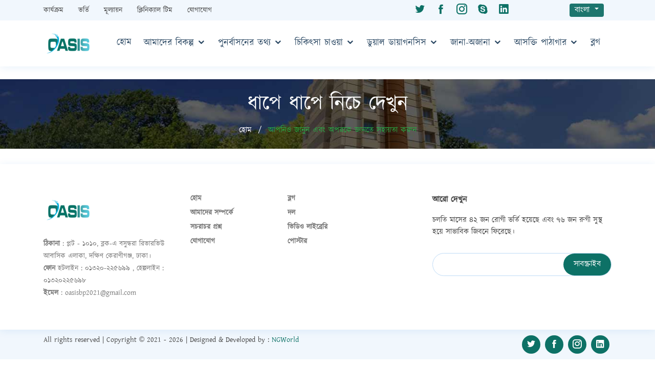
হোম (124, 42)
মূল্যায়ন (114, 10)
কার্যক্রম (54, 10)
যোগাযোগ (199, 10)
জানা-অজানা (470, 43)
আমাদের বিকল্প (169, 43)
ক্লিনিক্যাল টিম (156, 10)
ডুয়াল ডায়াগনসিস (396, 43)
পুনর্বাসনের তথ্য (244, 43)
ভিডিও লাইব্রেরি (308, 227)
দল (291, 212)
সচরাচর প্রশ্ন (206, 227)
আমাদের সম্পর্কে (211, 212)
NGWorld (285, 340)
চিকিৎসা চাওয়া (319, 43)
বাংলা (584, 10)
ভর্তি (85, 10)
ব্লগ (595, 42)
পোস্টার (297, 241)
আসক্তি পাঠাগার (540, 43)
